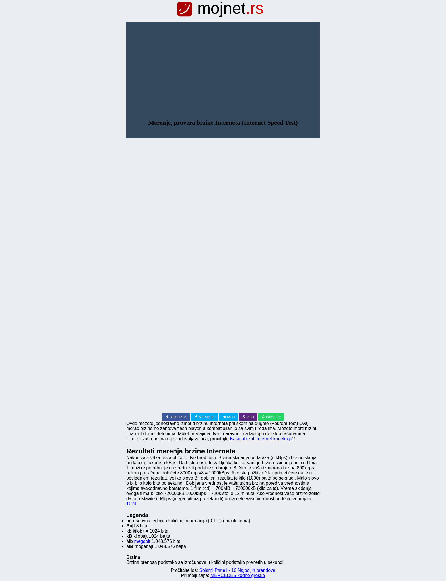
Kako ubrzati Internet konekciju (261, 438)
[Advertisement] (223, 76)
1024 (131, 503)
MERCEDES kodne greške (237, 575)
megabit (142, 541)
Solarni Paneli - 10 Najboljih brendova (237, 570)
